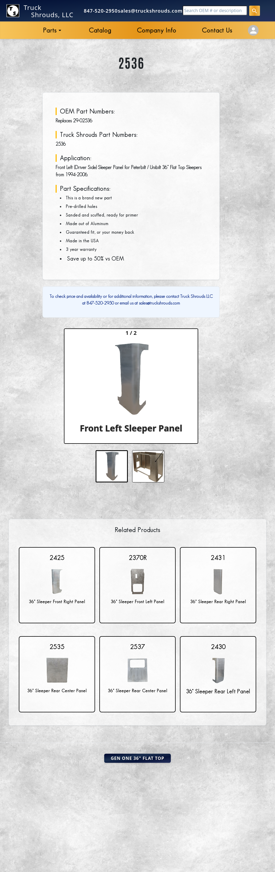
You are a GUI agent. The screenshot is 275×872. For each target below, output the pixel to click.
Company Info (156, 30)
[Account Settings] (253, 30)
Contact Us (217, 30)
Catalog (100, 30)
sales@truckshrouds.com (150, 11)
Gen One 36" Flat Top (137, 758)
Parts (50, 30)
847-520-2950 (101, 11)
